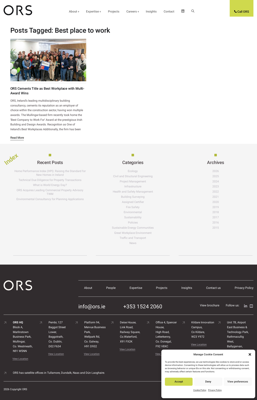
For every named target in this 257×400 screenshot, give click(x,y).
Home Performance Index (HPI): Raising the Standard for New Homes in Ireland (60, 173)
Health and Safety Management (139, 191)
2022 (218, 191)
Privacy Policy (215, 390)
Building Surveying (139, 196)
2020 (218, 202)
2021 (218, 196)
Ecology (139, 171)
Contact (169, 11)
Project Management (139, 181)
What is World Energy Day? (61, 185)
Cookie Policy (199, 390)
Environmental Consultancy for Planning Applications (60, 199)
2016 (218, 222)
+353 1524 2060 (142, 303)
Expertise (92, 11)
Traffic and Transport (139, 238)
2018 (218, 212)
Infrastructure (139, 186)
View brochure (209, 303)
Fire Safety (139, 207)
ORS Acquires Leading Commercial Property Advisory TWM (60, 192)
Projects (113, 11)
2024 (218, 181)
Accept (179, 381)
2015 (218, 227)
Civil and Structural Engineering (139, 176)
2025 (218, 176)
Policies (139, 222)
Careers (131, 11)
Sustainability (139, 217)
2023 (218, 186)
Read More (17, 137)
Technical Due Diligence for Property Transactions (60, 180)
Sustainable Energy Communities (139, 227)
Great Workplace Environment (139, 233)
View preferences (237, 381)
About (73, 11)
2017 (218, 217)
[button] (250, 354)
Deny (208, 381)
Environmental (139, 212)
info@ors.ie (91, 303)
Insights (151, 11)
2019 (218, 207)
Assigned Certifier (139, 202)
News (139, 243)
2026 (218, 171)
